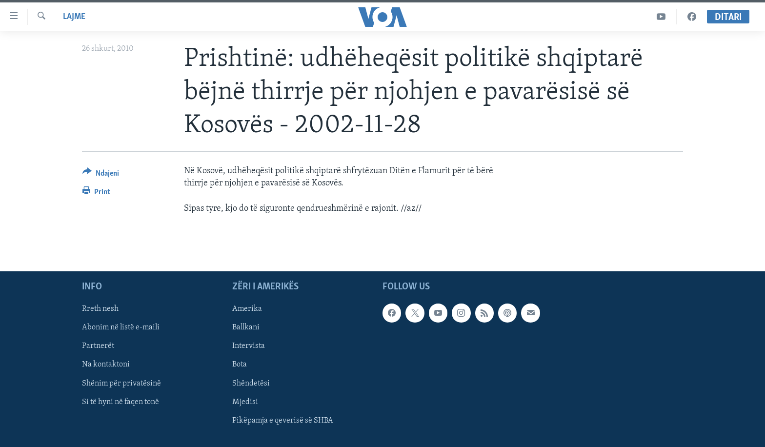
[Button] (100, 175)
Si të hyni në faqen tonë (120, 402)
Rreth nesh (100, 309)
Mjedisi (245, 402)
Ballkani (246, 327)
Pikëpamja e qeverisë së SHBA (282, 420)
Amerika (247, 309)
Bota (239, 364)
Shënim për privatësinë (121, 383)
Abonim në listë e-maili (121, 327)
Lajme (74, 16)
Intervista (248, 346)
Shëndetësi (251, 383)
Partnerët (98, 346)
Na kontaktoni (106, 364)
